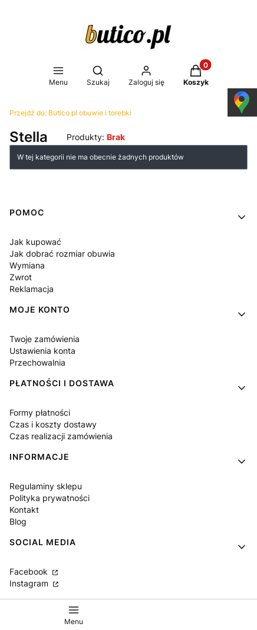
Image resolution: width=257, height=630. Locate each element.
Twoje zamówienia (44, 339)
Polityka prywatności (49, 498)
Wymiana (27, 265)
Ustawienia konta (42, 351)
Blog (18, 521)
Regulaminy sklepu (45, 486)
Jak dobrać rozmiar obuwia (62, 253)
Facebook (29, 571)
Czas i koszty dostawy (53, 424)
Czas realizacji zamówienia (61, 436)
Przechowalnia (37, 362)
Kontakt (24, 510)
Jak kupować (35, 242)
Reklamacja (31, 289)
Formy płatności (39, 412)
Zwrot (20, 277)
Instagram (30, 583)
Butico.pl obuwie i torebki (70, 112)
